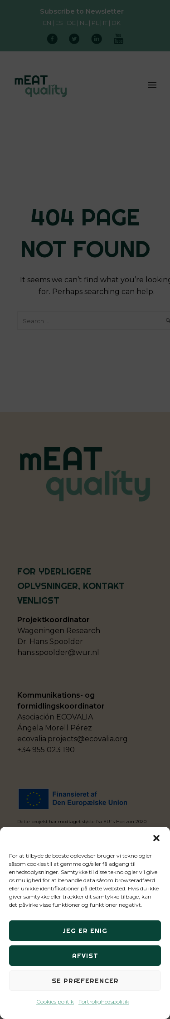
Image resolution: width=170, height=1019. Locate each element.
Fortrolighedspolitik (103, 1001)
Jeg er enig (85, 930)
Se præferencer (85, 980)
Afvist (85, 955)
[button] (156, 838)
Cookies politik (55, 1001)
